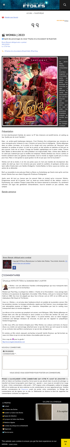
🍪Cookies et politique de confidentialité (15, 425)
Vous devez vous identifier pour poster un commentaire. (35, 372)
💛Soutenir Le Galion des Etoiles (12, 412)
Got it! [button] (65, 443)
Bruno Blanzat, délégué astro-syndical (15, 42)
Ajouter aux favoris (11, 17)
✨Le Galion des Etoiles (9, 409)
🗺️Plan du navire (7, 432)
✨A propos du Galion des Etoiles (13, 419)
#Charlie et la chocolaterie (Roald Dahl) (18, 51)
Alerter (43, 281)
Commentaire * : (9, 354)
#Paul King (36, 51)
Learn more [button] (13, 444)
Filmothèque (39, 13)
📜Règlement (6, 429)
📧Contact (5, 406)
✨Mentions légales (8, 422)
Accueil (29, 13)
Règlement (24, 389)
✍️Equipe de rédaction (9, 416)
